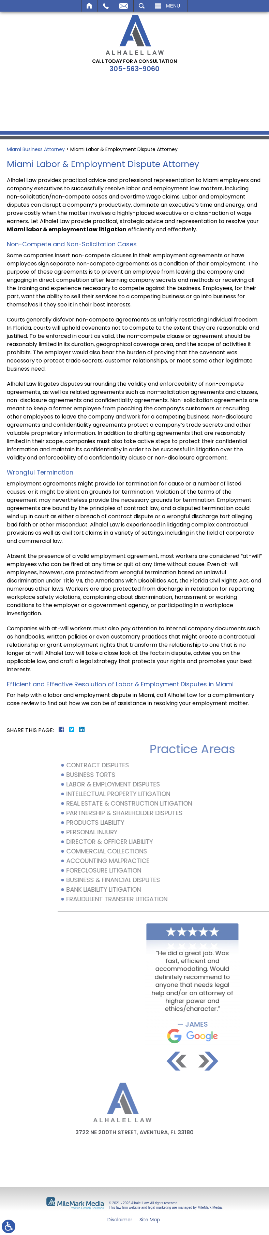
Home (89, 6)
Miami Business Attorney (36, 149)
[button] (250, 1061)
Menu (173, 6)
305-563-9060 (134, 68)
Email (123, 6)
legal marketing (159, 1207)
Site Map (149, 1219)
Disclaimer (119, 1219)
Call (106, 6)
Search (142, 6)
